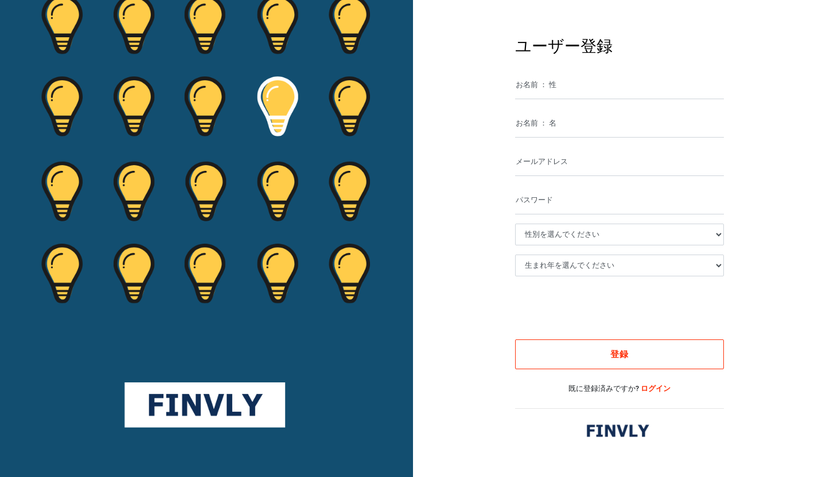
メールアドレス (542, 161)
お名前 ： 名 (536, 123)
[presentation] (611, 308)
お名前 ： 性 (536, 84)
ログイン (656, 388)
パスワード (534, 200)
